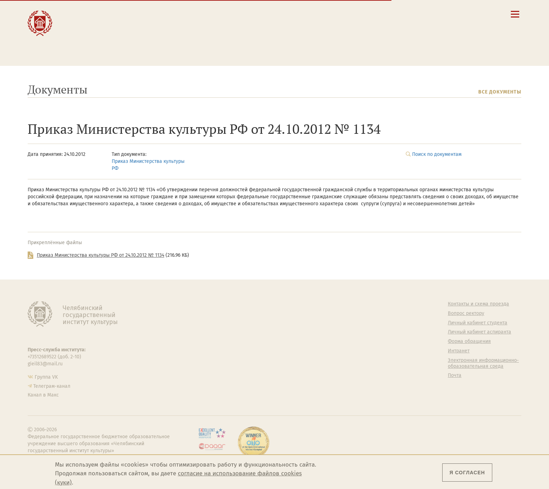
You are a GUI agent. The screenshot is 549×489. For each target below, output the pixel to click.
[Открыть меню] (515, 18)
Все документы (499, 92)
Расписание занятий (303, 26)
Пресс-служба (212, 370)
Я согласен (467, 472)
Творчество (88, 35)
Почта (454, 375)
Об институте (211, 304)
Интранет (459, 351)
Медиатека (208, 360)
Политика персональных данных (350, 378)
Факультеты (209, 332)
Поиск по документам (436, 154)
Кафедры (206, 341)
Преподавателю (178, 35)
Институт (84, 13)
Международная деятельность (95, 46)
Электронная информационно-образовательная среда (335, 49)
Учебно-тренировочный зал (354, 323)
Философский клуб (344, 332)
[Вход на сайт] (464, 14)
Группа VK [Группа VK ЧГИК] (46, 377)
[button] (417, 14)
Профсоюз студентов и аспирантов (348, 344)
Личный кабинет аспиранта (311, 39)
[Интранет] (453, 14)
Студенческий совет (345, 357)
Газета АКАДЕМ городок (349, 366)
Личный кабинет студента (309, 32)
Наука (79, 28)
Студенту (168, 20)
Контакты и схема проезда (310, 19)
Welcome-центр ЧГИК (346, 313)
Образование (90, 20)
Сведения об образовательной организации (331, 13)
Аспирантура (210, 351)
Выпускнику (173, 28)
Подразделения (214, 323)
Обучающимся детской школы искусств (190, 46)
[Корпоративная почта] (441, 14)
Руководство (210, 313)
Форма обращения (469, 341)
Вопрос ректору (466, 313)
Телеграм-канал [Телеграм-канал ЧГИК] (51, 386)
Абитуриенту (173, 13)
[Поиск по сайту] (429, 14)
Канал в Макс (43, 395)
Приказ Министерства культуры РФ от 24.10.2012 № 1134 (100, 255)
